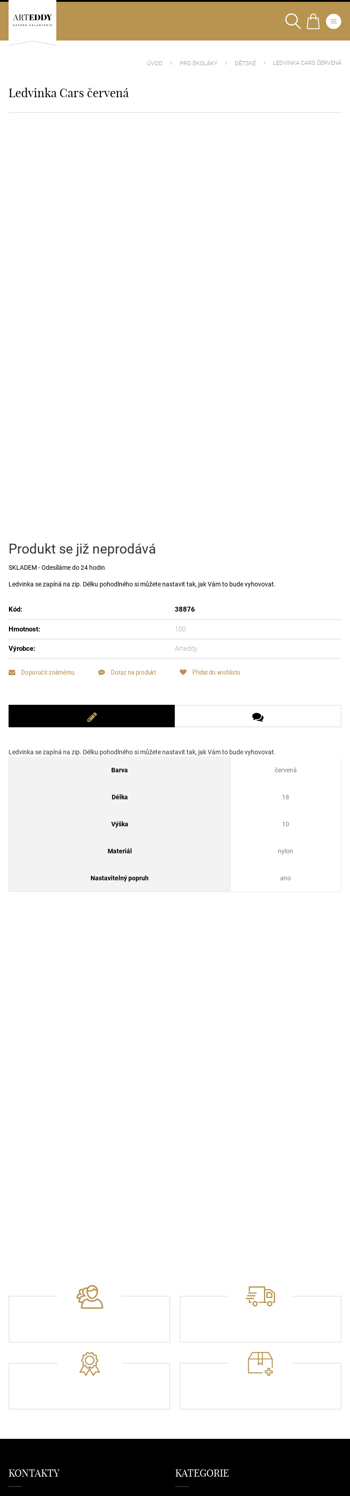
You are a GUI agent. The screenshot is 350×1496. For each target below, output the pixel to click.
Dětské (245, 63)
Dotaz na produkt (127, 672)
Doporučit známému (41, 672)
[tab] (92, 716)
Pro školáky (199, 63)
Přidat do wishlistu (210, 672)
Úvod (155, 63)
